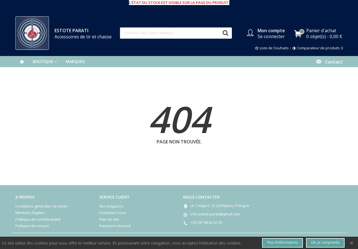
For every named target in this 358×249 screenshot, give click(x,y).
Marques (75, 61)
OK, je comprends (325, 242)
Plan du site (109, 219)
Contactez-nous (112, 212)
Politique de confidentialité (38, 219)
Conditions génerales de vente (41, 206)
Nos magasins (111, 206)
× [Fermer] (352, 242)
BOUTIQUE (43, 61)
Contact (329, 61)
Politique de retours (32, 225)
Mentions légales (29, 212)
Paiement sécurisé (115, 225)
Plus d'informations (282, 242)
